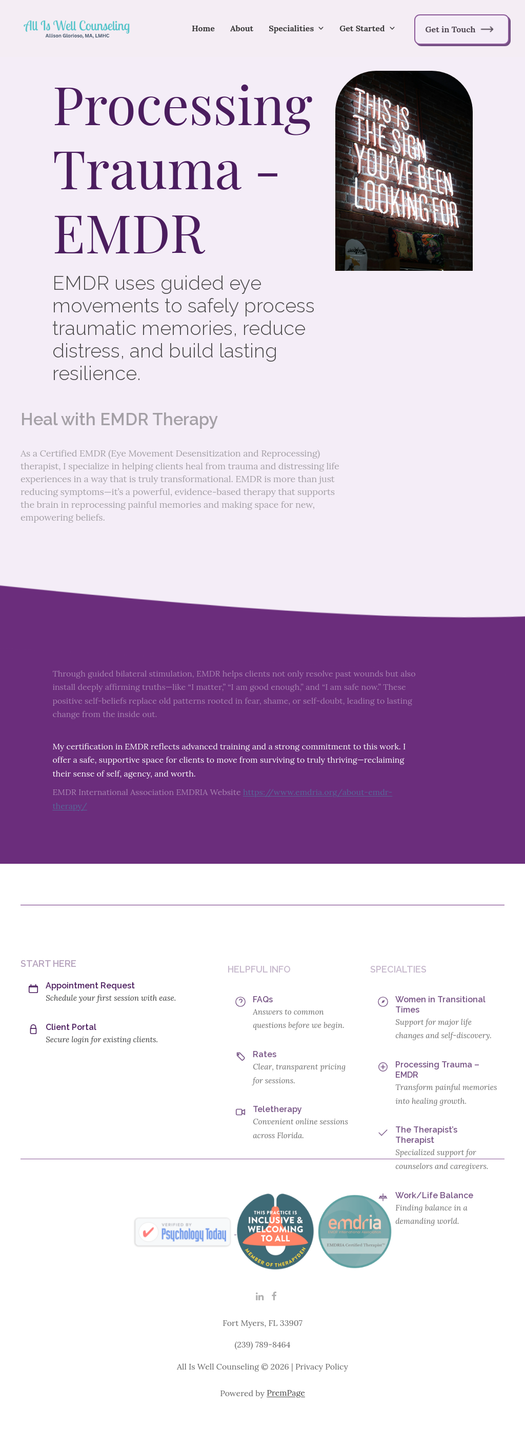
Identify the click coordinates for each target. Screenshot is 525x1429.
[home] (77, 28)
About (241, 28)
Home (203, 28)
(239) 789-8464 (262, 1361)
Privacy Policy (321, 1383)
